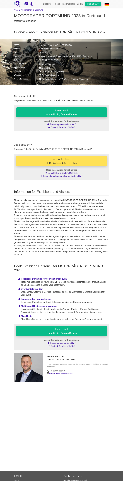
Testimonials (68, 4)
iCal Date (44, 68)
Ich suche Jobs (61, 161)
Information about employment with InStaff (61, 176)
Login (80, 4)
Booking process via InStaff (61, 124)
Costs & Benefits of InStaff (61, 127)
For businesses (73, 476)
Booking (47, 4)
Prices (57, 4)
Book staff (93, 4)
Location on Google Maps (52, 71)
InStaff (18, 476)
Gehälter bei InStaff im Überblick (61, 173)
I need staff (61, 112)
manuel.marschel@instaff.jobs (61, 373)
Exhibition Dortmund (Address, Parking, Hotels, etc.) (64, 79)
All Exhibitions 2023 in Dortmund (28, 10)
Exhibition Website (49, 75)
